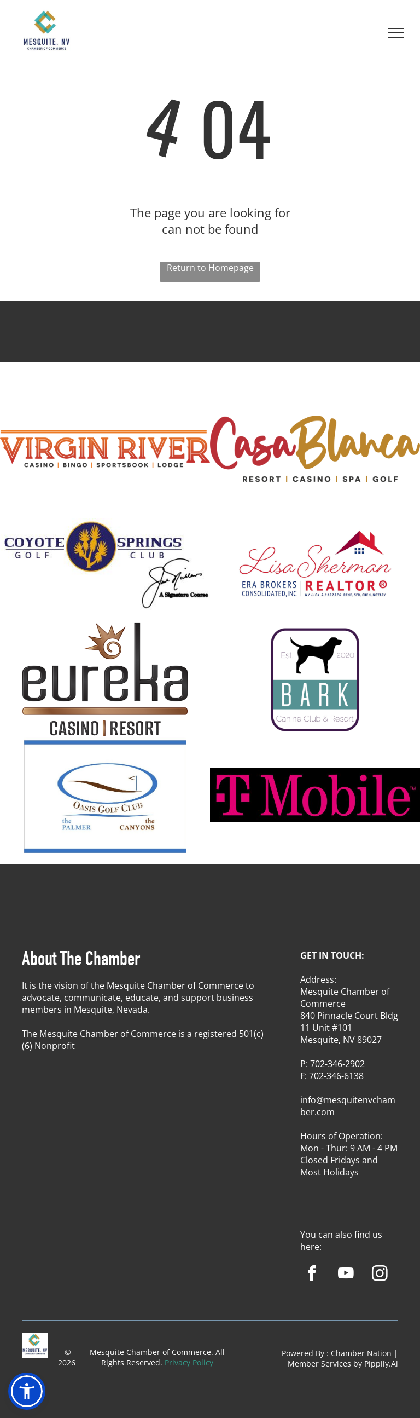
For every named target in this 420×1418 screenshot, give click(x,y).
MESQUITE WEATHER (210, 342)
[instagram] (380, 1275)
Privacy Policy (189, 1362)
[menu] (396, 33)
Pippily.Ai (381, 1363)
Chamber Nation (361, 1353)
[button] (27, 1391)
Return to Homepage (210, 268)
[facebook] (312, 1275)
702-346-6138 (336, 1076)
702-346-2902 (337, 1064)
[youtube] (346, 1275)
